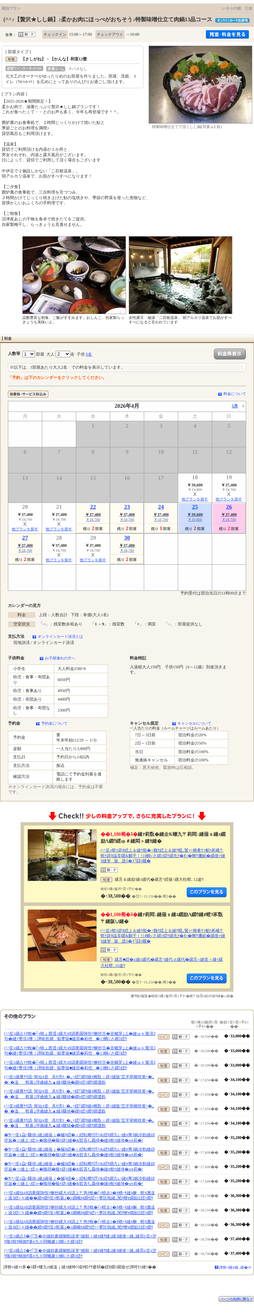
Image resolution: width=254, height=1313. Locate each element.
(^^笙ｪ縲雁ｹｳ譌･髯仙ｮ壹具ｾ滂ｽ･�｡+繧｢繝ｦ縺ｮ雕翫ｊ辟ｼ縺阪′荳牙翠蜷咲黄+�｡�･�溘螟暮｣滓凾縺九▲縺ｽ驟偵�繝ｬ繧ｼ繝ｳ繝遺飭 (79, 1079)
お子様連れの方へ (60, 658)
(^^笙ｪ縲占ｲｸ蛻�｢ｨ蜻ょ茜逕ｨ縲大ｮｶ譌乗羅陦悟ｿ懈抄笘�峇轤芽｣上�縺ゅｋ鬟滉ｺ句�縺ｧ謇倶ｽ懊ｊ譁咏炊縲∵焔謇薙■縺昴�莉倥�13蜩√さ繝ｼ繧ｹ (79, 1036)
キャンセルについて (194, 723)
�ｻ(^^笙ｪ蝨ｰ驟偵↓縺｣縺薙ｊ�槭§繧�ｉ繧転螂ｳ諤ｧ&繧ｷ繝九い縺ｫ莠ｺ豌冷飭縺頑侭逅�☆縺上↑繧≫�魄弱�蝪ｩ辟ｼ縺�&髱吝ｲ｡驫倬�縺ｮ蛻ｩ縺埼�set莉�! (79, 1137)
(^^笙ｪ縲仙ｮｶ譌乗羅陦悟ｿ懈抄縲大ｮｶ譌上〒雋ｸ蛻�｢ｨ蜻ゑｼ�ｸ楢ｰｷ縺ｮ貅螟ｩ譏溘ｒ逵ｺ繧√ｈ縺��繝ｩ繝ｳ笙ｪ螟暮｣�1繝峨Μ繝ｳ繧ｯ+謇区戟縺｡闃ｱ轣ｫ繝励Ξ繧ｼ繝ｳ (79, 1195)
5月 (235, 406)
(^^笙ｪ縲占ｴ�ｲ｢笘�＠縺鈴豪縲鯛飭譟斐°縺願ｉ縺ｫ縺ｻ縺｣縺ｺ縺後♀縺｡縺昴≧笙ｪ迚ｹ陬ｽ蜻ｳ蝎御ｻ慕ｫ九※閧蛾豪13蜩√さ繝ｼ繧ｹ (80, 1239)
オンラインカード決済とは (60, 636)
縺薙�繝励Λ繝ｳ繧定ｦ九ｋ (207, 892)
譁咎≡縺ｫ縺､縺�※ (235, 1267)
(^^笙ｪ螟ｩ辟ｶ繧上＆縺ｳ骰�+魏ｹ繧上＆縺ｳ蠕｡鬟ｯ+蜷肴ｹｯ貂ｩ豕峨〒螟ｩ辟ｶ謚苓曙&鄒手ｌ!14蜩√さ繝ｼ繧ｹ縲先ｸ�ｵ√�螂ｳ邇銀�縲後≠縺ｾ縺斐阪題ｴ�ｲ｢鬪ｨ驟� (163, 855)
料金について (234, 394)
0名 (89, 354)
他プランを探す (195, 499)
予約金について (54, 723)
